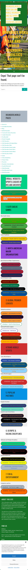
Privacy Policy (16, 567)
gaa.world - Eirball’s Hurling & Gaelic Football (14, 220)
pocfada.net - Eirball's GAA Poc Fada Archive (13, 238)
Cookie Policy (10, 567)
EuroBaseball (5, 137)
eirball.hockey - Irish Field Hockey (11, 338)
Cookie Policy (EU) (6, 134)
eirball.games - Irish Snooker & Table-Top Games (14, 420)
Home (3, 155)
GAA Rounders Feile (7, 145)
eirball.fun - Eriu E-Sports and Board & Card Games (14, 491)
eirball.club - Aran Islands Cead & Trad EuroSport (14, 382)
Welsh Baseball (5, 168)
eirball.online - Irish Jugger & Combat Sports (13, 447)
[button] (26, 542)
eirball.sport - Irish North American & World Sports (14, 192)
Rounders (4, 162)
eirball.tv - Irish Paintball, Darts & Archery (13, 443)
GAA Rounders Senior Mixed (8, 151)
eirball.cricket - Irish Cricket (9, 341)
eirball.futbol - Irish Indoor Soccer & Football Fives (14, 293)
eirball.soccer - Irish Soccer (9, 330)
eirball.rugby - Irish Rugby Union (10, 334)
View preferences (14, 564)
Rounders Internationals (8, 164)
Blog (3, 128)
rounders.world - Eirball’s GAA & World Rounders (14, 231)
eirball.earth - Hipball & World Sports (12, 386)
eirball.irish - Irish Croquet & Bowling (11, 424)
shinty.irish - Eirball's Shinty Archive (11, 242)
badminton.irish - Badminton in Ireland (12, 409)
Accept (14, 556)
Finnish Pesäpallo (6, 139)
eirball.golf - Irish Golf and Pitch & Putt (12, 415)
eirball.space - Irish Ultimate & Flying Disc (13, 289)
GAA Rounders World (7, 153)
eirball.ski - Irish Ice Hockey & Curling (12, 271)
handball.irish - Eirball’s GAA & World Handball (14, 226)
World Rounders (6, 172)
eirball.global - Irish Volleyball (10, 285)
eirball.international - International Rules (12, 377)
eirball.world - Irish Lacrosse (9, 281)
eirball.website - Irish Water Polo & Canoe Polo (14, 365)
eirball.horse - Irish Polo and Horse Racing (13, 459)
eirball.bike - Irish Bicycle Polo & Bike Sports (13, 462)
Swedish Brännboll (6, 166)
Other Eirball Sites (6, 157)
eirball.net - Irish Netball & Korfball (11, 313)
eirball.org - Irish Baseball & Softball (11, 275)
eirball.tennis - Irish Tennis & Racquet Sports (13, 405)
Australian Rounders (7, 126)
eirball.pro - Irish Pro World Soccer (11, 324)
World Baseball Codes (7, 170)
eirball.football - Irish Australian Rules (12, 317)
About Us (4, 124)
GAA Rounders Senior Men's (8, 149)
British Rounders (6, 130)
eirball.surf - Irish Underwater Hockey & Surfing (14, 370)
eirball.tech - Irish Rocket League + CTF (12, 487)
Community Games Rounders (9, 132)
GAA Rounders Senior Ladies (9, 147)
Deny (14, 560)
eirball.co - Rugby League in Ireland (11, 320)
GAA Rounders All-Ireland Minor (9, 143)
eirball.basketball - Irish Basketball (11, 268)
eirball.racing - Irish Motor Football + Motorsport (14, 467)
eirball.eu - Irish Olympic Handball (11, 360)
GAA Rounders (5, 141)
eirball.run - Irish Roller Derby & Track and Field (14, 451)
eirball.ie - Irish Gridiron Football (10, 264)
